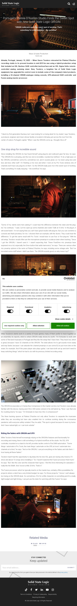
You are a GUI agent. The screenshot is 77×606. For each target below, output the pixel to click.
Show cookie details (62, 319)
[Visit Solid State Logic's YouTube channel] (47, 590)
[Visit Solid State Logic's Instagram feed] (52, 590)
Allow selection (38, 326)
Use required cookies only (14, 326)
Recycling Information (38, 597)
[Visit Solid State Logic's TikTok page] (26, 590)
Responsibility (52, 594)
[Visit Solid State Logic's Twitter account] (36, 590)
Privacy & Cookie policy (40, 594)
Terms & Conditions (26, 594)
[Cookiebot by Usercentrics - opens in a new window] (65, 278)
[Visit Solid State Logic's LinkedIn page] (41, 590)
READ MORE (39, 543)
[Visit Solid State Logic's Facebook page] (31, 590)
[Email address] (34, 567)
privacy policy (63, 572)
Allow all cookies (62, 326)
